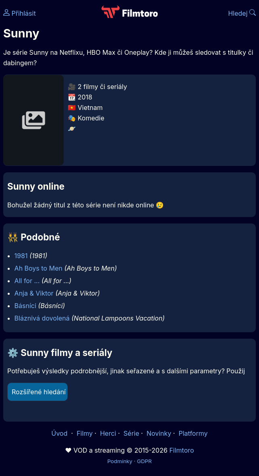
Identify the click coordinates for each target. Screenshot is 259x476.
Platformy (193, 433)
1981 (21, 256)
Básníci (25, 306)
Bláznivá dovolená (42, 318)
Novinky (158, 433)
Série (131, 433)
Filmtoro (181, 450)
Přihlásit (19, 13)
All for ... (27, 281)
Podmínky (119, 461)
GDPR (144, 461)
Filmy (85, 433)
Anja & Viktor (34, 293)
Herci (108, 433)
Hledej (242, 13)
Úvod (60, 433)
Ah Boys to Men (39, 268)
